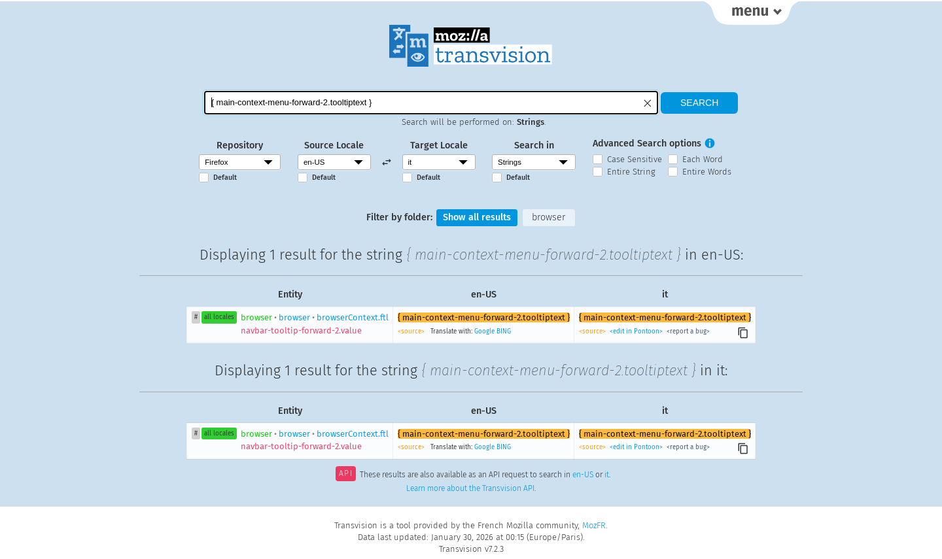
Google (484, 331)
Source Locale (334, 145)
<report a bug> (687, 331)
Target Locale (439, 145)
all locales (219, 317)
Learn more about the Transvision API (470, 488)
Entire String (631, 172)
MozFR (594, 525)
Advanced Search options (647, 143)
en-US (582, 474)
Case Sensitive (634, 159)
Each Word (702, 159)
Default (225, 177)
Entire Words (706, 172)
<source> (412, 331)
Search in (534, 145)
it (606, 474)
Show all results (477, 217)
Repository (240, 145)
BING (504, 331)
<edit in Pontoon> (636, 331)
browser (548, 217)
